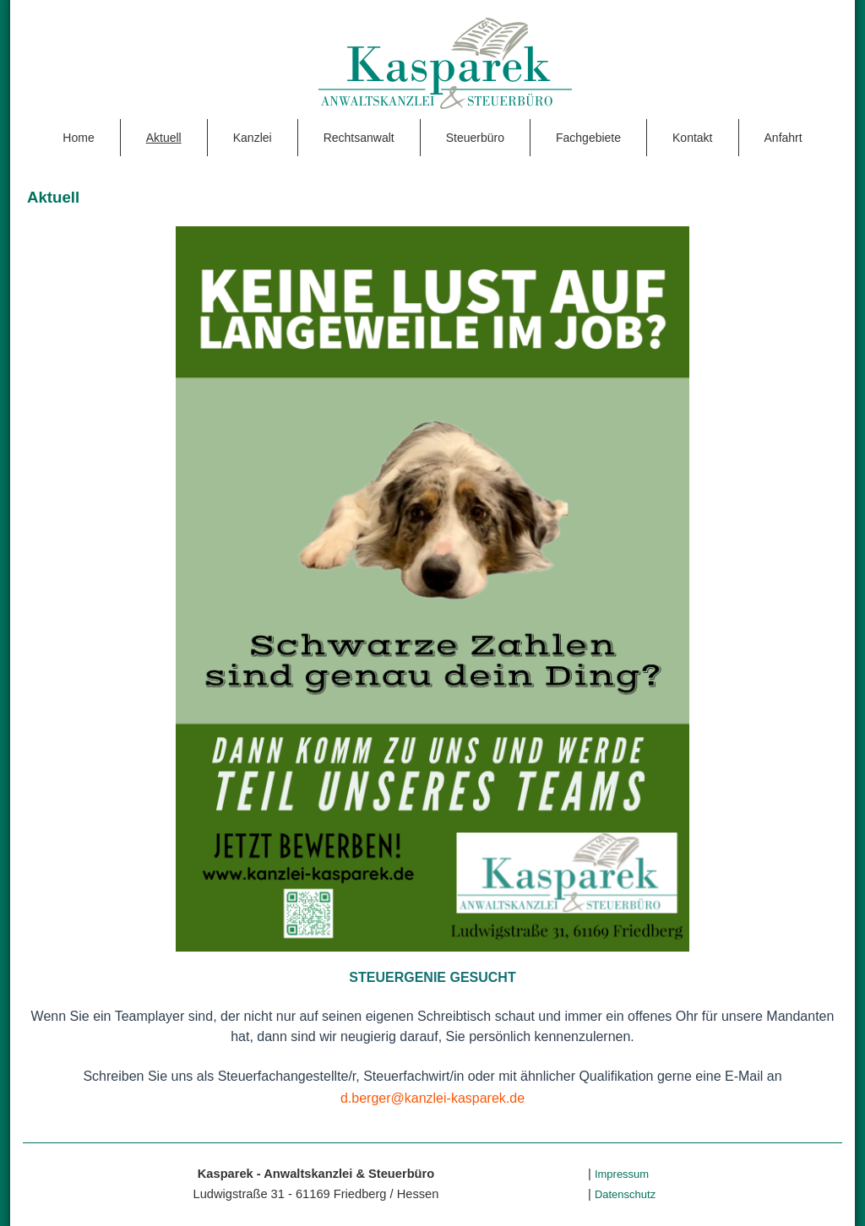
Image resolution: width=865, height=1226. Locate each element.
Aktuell (164, 137)
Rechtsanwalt (359, 137)
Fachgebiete (588, 137)
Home (78, 137)
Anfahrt (783, 137)
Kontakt (692, 137)
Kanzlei (252, 137)
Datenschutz (625, 1194)
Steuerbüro (475, 137)
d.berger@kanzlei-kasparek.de (432, 1098)
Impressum (622, 1174)
